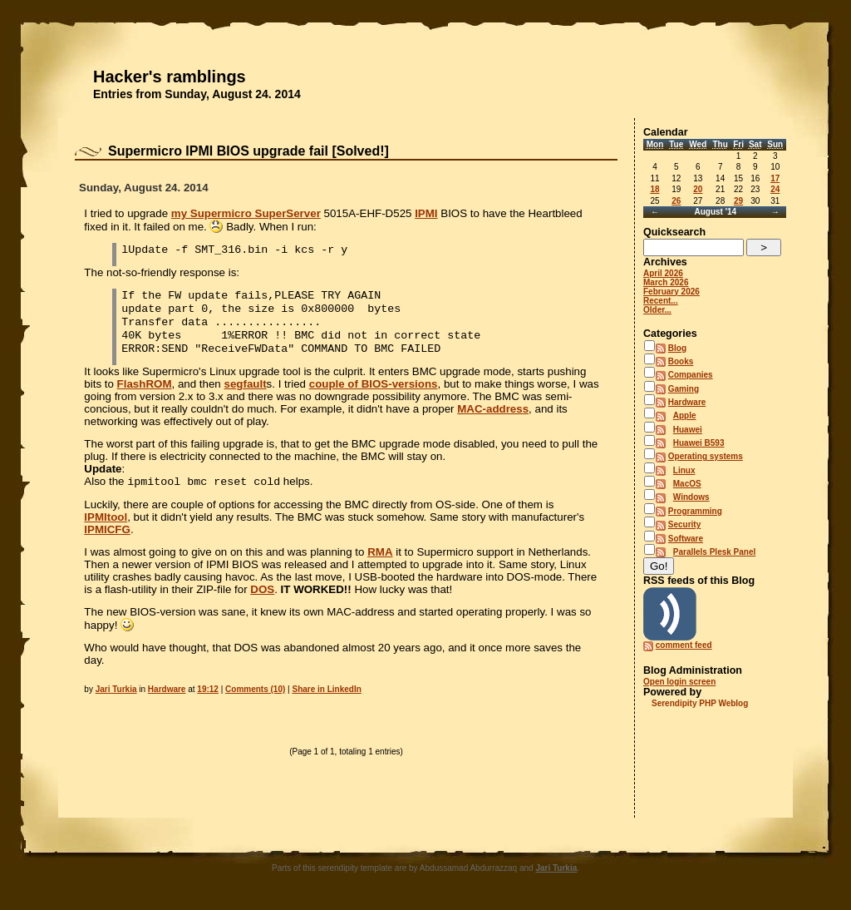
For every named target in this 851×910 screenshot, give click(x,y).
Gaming (683, 388)
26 (676, 200)
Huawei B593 (699, 443)
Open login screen (679, 681)
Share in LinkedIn (326, 689)
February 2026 (671, 291)
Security (684, 524)
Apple (684, 415)
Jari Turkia (116, 689)
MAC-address (493, 409)
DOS (262, 589)
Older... (657, 309)
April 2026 (663, 273)
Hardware (167, 689)
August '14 (715, 211)
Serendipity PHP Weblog (700, 703)
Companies (690, 374)
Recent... (660, 300)
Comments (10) (255, 689)
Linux (684, 470)
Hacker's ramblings (169, 76)
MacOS (687, 483)
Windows (691, 497)
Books (681, 361)
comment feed (684, 645)
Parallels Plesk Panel (714, 551)
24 (775, 189)
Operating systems (705, 456)
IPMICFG (107, 529)
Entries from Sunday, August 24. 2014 (197, 94)
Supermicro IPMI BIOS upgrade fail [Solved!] (248, 151)
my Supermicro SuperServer (246, 213)
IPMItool (105, 517)
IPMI (426, 213)
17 (775, 178)
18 (654, 189)
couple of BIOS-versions (373, 384)
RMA (379, 552)
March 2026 (665, 282)
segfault (245, 384)
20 (697, 189)
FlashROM (144, 384)
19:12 (208, 689)
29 (738, 200)
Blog (677, 348)
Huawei (687, 429)
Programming (695, 511)
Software (685, 538)
